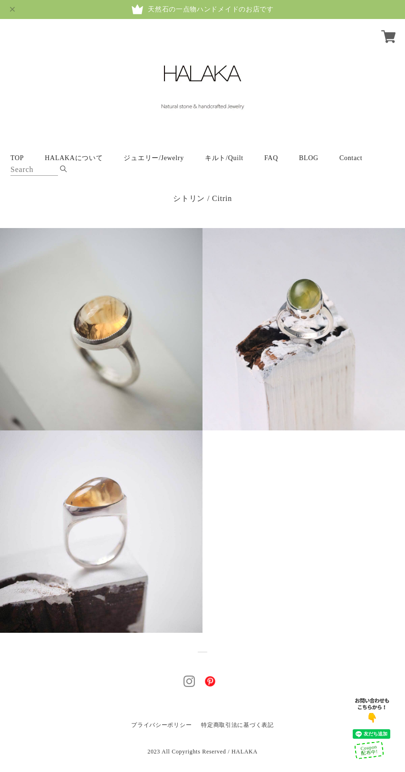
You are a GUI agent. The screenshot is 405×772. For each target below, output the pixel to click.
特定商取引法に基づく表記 (237, 725)
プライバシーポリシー (161, 725)
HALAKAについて (74, 158)
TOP (17, 158)
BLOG (308, 158)
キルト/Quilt (224, 158)
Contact (350, 158)
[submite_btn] (63, 168)
